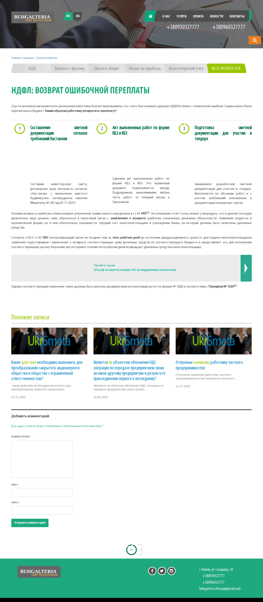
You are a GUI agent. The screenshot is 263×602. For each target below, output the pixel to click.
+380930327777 (183, 27)
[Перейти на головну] (32, 17)
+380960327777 (228, 27)
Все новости (225, 68)
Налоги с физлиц (69, 68)
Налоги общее (106, 68)
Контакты (237, 17)
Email (15, 502)
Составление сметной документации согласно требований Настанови (58, 133)
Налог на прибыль (145, 68)
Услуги (181, 17)
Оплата (198, 17)
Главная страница (22, 58)
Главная (153, 17)
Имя (15, 485)
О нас (166, 17)
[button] (255, 40)
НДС (32, 68)
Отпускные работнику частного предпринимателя (209, 365)
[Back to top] (131, 549)
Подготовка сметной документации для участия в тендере (223, 133)
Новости (216, 17)
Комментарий (21, 436)
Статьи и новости (46, 58)
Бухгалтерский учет (186, 68)
